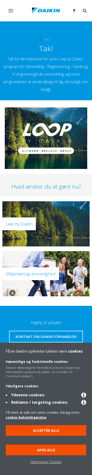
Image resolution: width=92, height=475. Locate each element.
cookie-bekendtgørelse (26, 417)
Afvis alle (46, 450)
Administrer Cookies (46, 462)
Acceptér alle (46, 430)
